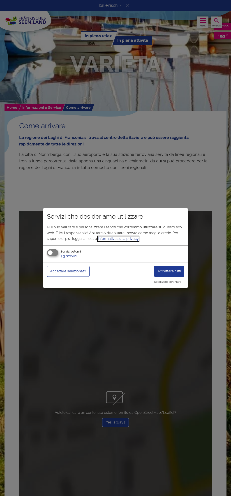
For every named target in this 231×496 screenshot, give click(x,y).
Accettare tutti (169, 271)
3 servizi (68, 256)
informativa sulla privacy (118, 239)
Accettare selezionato (68, 271)
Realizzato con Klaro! (168, 281)
